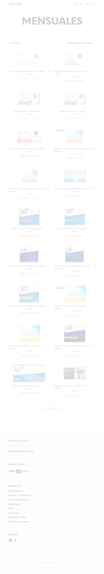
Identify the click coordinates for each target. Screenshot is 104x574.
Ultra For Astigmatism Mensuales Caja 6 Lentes (72, 188)
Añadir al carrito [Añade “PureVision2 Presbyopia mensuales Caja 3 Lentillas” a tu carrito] (29, 356)
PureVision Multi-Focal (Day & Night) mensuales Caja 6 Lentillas (72, 267)
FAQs (10, 508)
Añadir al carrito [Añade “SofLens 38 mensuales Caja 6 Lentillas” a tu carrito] (75, 236)
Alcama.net (46, 562)
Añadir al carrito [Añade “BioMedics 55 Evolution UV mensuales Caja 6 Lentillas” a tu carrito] (75, 81)
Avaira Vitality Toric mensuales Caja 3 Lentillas (26, 149)
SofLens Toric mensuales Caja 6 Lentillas (27, 228)
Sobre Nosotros (15, 491)
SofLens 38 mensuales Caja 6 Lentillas (72, 228)
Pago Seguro (14, 504)
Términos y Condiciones (19, 495)
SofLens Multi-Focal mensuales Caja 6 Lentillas (27, 306)
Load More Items (52, 409)
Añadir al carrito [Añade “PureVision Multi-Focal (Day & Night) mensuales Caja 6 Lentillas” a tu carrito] (75, 276)
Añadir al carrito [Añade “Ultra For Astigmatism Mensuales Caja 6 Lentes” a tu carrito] (75, 196)
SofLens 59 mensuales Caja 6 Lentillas (26, 386)
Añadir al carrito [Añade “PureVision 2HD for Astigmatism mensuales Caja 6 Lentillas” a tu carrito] (75, 158)
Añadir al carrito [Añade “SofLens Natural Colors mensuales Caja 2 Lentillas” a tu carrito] (75, 396)
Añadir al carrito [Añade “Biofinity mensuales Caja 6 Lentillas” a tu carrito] (29, 119)
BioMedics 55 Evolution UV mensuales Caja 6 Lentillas (71, 72)
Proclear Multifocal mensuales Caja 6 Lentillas (26, 71)
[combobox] (77, 43)
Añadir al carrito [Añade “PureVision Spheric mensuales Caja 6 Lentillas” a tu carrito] (29, 273)
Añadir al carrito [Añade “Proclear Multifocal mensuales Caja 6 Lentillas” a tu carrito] (29, 79)
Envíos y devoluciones (18, 499)
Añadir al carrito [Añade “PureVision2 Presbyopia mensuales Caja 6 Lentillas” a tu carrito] (75, 316)
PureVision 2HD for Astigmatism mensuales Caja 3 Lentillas (26, 189)
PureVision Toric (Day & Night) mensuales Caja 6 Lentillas (72, 347)
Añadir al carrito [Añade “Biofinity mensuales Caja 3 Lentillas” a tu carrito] (75, 119)
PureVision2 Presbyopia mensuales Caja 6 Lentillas (70, 307)
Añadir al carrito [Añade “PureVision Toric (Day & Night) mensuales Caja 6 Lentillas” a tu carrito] (75, 356)
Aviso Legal (13, 513)
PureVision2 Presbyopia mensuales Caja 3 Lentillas (24, 347)
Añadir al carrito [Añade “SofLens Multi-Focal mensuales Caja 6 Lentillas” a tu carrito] (29, 313)
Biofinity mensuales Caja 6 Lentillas (27, 111)
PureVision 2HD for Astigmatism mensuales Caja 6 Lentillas (72, 150)
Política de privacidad (18, 521)
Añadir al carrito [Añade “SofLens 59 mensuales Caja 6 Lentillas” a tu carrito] (29, 393)
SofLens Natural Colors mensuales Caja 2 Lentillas (69, 387)
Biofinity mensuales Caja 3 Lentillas (72, 111)
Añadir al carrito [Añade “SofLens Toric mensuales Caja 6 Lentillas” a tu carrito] (29, 236)
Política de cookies (17, 517)
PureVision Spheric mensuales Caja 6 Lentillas (26, 266)
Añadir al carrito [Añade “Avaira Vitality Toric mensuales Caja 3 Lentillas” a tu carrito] (29, 156)
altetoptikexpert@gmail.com (21, 451)
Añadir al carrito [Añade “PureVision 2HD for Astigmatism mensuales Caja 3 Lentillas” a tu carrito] (29, 198)
